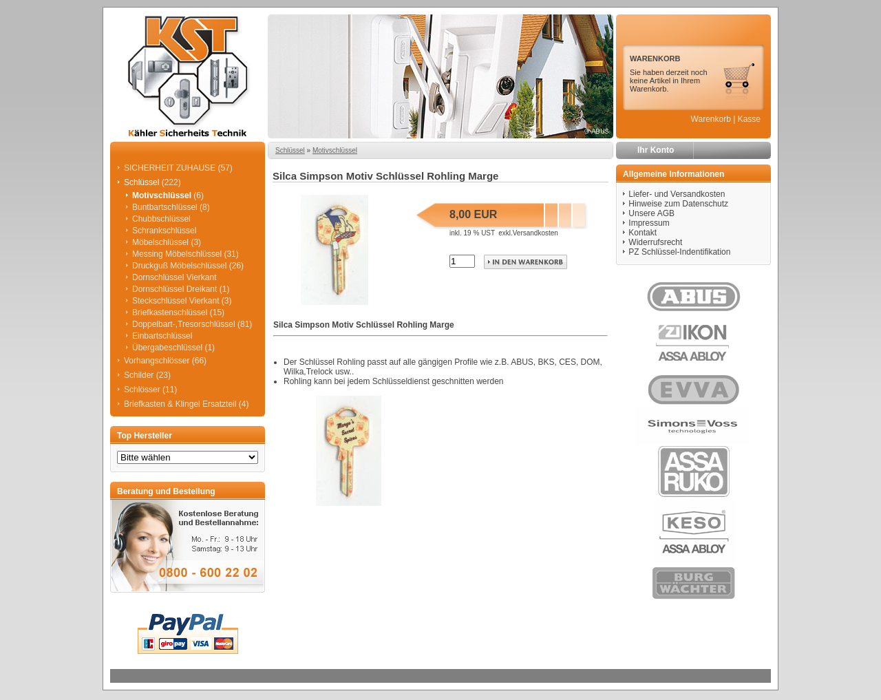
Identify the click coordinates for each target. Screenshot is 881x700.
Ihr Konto (655, 150)
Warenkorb (711, 119)
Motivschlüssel (334, 150)
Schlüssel (290, 150)
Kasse (749, 119)
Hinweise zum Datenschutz (678, 204)
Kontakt (642, 232)
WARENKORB (655, 58)
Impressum (648, 223)
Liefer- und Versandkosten (676, 194)
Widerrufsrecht (655, 242)
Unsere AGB (651, 213)
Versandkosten (535, 233)
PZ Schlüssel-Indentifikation (679, 252)
